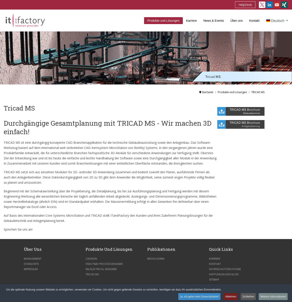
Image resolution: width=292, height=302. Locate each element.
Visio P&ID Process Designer (104, 264)
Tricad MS (92, 274)
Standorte (31, 264)
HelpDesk (245, 5)
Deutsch (275, 20)
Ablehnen (230, 296)
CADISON (91, 259)
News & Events (213, 20)
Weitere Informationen (273, 296)
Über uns (236, 20)
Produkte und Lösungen (163, 20)
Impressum (31, 269)
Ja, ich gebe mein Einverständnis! (199, 296)
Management (33, 259)
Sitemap (214, 279)
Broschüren (155, 259)
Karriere (191, 20)
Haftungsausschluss (223, 274)
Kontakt (254, 20)
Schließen (248, 296)
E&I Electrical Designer (101, 269)
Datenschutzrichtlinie (225, 269)
